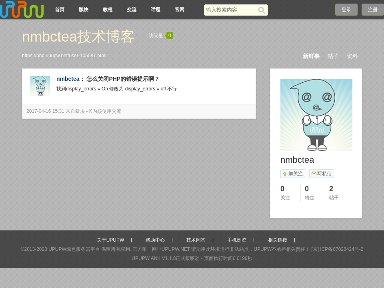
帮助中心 (155, 240)
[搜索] (263, 10)
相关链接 (277, 240)
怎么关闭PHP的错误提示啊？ (123, 79)
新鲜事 (311, 56)
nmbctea (68, 79)
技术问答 (196, 240)
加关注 (292, 173)
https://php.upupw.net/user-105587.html (64, 55)
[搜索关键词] (231, 10)
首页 (59, 9)
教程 (107, 9)
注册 (373, 9)
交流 (131, 9)
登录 (346, 9)
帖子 (333, 56)
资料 (352, 56)
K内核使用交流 (105, 111)
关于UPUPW (110, 240)
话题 (155, 9)
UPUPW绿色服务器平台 (74, 249)
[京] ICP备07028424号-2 (337, 249)
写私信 (321, 173)
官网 (179, 9)
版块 (83, 9)
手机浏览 (236, 240)
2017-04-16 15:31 (45, 111)
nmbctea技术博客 (78, 36)
